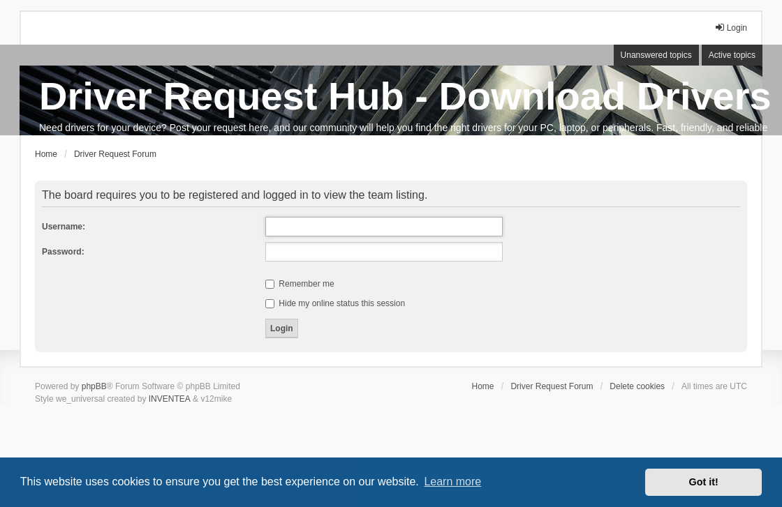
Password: (63, 252)
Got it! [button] (703, 481)
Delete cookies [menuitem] (637, 386)
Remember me (299, 284)
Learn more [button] (452, 481)
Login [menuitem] (730, 27)
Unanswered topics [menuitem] (656, 55)
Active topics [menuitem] (732, 55)
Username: (63, 227)
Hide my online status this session (335, 303)
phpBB (94, 386)
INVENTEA (170, 399)
